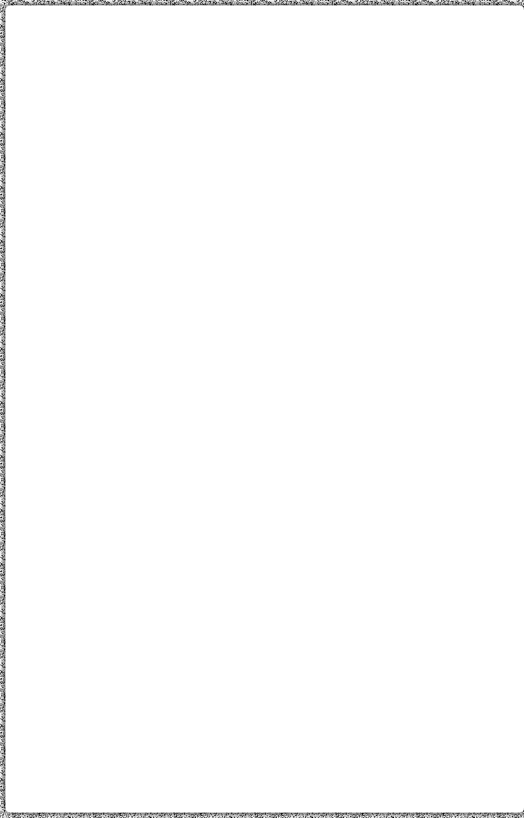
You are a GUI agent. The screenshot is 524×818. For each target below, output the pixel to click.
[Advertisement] (264, 109)
